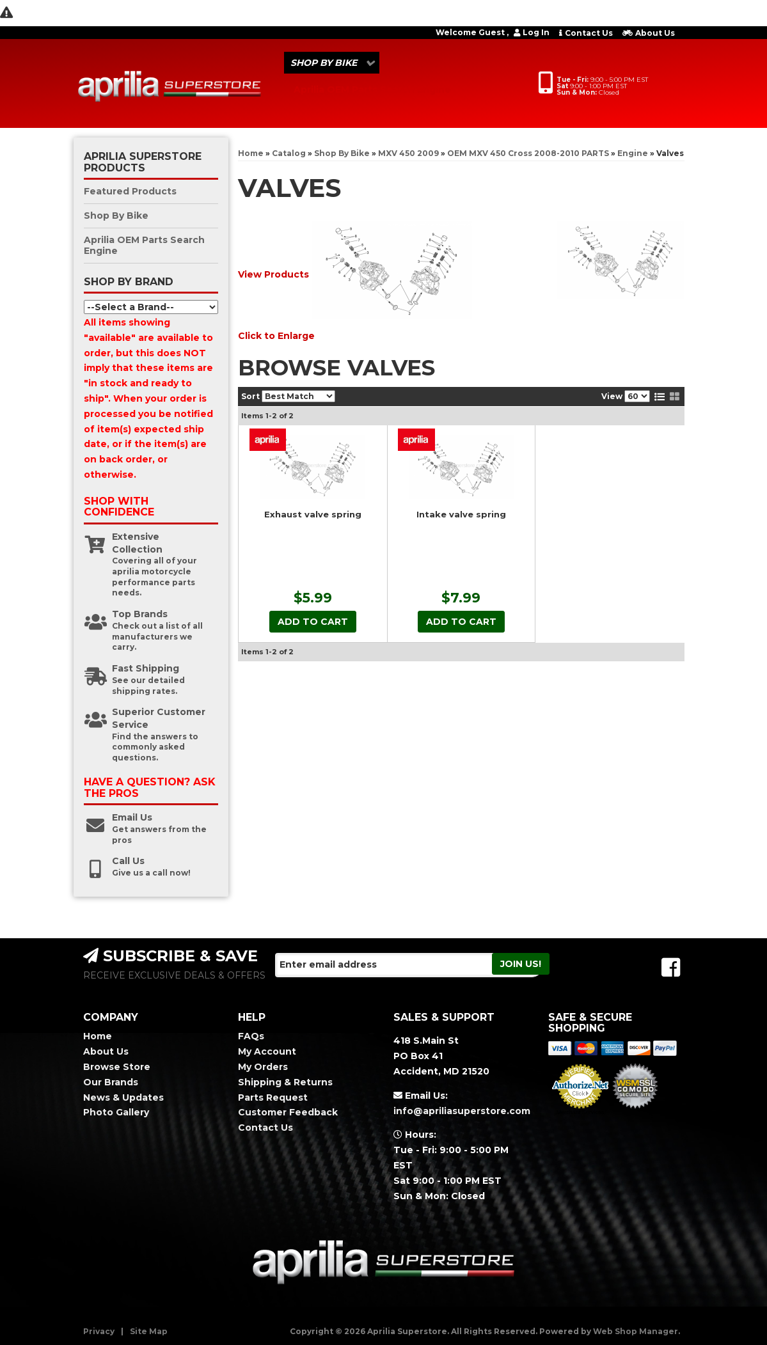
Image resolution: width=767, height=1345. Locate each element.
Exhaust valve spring (312, 514)
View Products (273, 273)
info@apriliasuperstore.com (461, 1111)
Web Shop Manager (635, 1331)
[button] (331, 63)
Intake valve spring (461, 514)
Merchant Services (581, 1112)
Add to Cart (313, 621)
